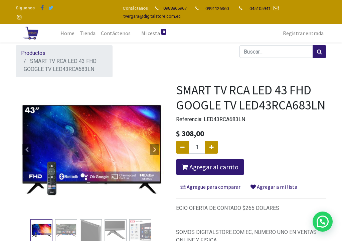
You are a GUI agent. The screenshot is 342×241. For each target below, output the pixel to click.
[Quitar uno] (182, 147)
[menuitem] (67, 33)
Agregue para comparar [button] (210, 186)
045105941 (260, 8)
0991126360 (217, 8)
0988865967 (175, 8)
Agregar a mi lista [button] (273, 186)
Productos (33, 53)
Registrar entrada (303, 33)
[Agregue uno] (211, 147)
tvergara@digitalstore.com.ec (152, 16)
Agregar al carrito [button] (210, 167)
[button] (27, 149)
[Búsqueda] (319, 51)
